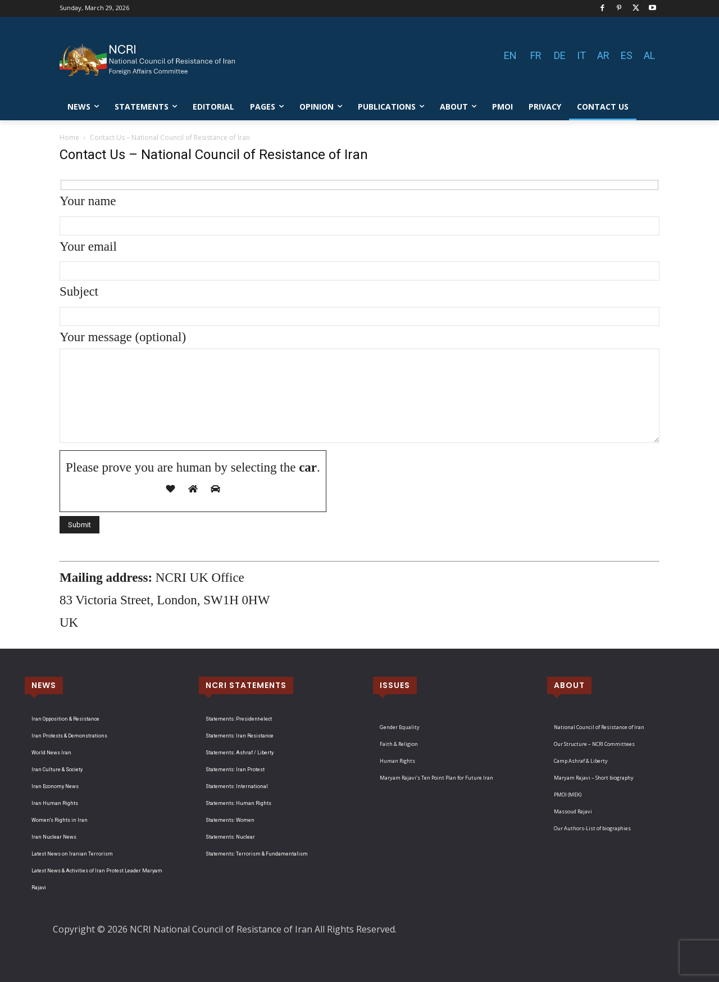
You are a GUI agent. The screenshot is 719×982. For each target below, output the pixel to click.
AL (649, 55)
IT (581, 55)
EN (510, 55)
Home (69, 137)
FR (535, 55)
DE (560, 55)
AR (603, 55)
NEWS (43, 685)
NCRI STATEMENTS (246, 685)
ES (626, 55)
